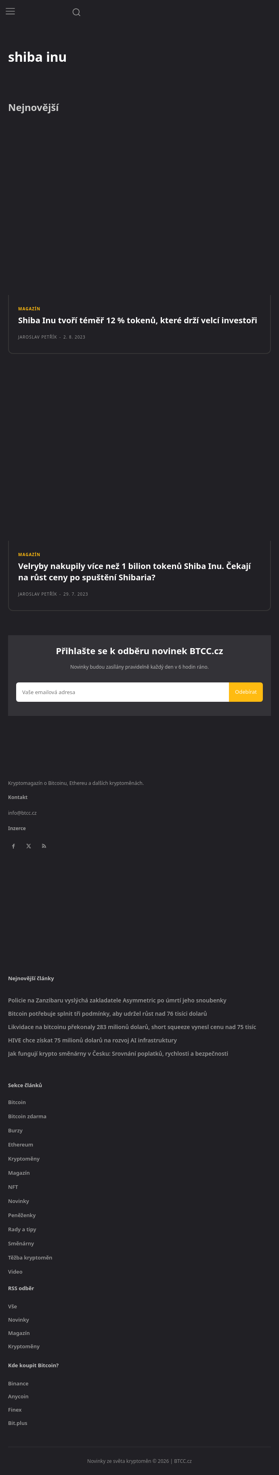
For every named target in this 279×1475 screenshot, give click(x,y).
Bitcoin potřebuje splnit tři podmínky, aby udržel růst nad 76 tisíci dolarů (107, 1014)
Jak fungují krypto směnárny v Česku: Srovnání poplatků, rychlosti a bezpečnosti (118, 1053)
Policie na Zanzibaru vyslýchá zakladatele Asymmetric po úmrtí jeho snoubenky (117, 1000)
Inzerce (17, 828)
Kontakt (17, 797)
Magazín (29, 309)
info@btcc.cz (22, 813)
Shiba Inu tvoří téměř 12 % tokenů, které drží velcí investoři (137, 320)
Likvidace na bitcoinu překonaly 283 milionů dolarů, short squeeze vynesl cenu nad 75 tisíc (132, 1027)
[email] (122, 692)
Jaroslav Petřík (37, 337)
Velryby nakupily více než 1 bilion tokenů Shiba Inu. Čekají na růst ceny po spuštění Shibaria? (134, 572)
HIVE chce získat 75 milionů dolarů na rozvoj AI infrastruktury (92, 1040)
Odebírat (246, 691)
